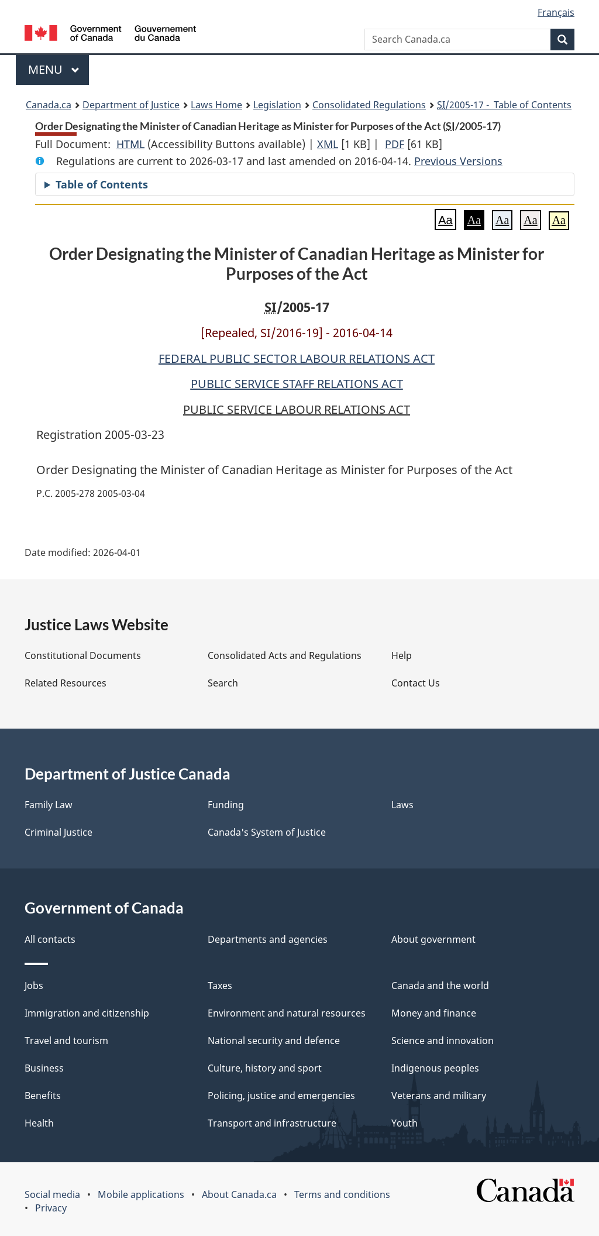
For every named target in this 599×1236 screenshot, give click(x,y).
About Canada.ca (239, 1194)
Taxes (220, 985)
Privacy (51, 1207)
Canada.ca (48, 104)
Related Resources (65, 683)
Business (44, 1068)
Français (556, 12)
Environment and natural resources (287, 1013)
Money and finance (433, 1013)
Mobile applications (141, 1194)
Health (39, 1123)
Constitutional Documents (83, 655)
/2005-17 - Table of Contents (504, 104)
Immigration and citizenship (87, 1013)
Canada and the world (440, 985)
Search (223, 683)
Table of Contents (102, 184)
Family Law (49, 804)
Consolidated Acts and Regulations (285, 655)
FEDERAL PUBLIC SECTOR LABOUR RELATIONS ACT (297, 358)
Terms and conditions (342, 1194)
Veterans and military (438, 1095)
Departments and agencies (268, 939)
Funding (226, 804)
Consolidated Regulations (369, 104)
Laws (402, 804)
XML (327, 144)
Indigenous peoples (435, 1068)
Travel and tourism (66, 1040)
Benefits (43, 1095)
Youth (404, 1123)
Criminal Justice (58, 832)
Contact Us (415, 683)
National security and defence (274, 1040)
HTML (130, 144)
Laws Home (216, 104)
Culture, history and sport (265, 1068)
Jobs (34, 985)
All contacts (50, 939)
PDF (394, 144)
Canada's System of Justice (267, 832)
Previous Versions (458, 161)
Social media (52, 1194)
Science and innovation (442, 1040)
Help (401, 655)
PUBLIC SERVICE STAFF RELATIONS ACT (297, 384)
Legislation (277, 104)
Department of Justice (131, 104)
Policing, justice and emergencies (281, 1095)
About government (433, 939)
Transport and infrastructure (272, 1123)
